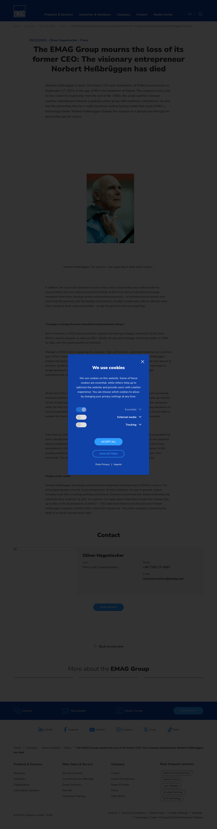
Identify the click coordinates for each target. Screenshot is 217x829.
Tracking (131, 425)
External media (126, 417)
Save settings (108, 453)
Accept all (108, 441)
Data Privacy (102, 464)
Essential (130, 409)
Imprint (118, 464)
